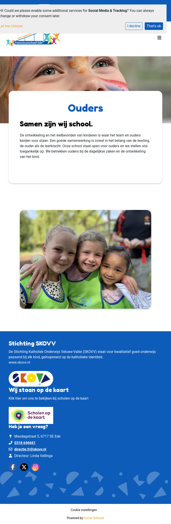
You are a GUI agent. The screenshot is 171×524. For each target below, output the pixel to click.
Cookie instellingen (84, 510)
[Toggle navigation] (159, 38)
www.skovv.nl (19, 362)
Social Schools (94, 518)
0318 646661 (25, 443)
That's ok (154, 26)
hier (18, 398)
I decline (133, 26)
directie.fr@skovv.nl (30, 449)
